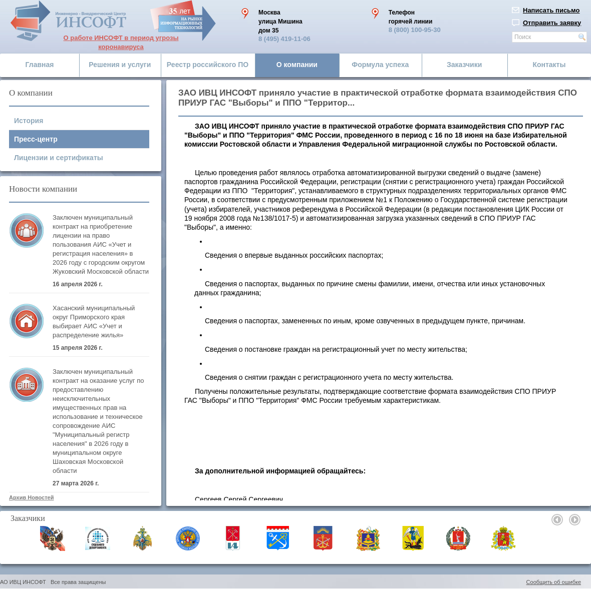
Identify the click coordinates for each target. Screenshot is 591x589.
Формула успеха (380, 65)
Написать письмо (551, 10)
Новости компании (43, 189)
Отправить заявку (552, 23)
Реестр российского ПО (207, 65)
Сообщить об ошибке (553, 582)
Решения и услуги (120, 65)
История (28, 121)
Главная (40, 65)
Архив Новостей (31, 497)
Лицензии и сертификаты (58, 158)
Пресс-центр (36, 139)
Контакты (548, 65)
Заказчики (464, 65)
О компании (297, 65)
